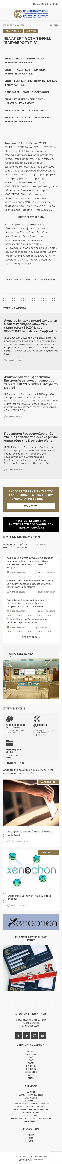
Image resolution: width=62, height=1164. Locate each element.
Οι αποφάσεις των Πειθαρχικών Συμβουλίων (45, 729)
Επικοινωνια (31, 1115)
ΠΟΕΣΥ (31, 1063)
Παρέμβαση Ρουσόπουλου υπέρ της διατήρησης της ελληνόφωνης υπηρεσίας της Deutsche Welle (31, 436)
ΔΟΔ (31, 1057)
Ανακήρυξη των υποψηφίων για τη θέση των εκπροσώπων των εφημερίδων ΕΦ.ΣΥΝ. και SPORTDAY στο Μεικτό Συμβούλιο (30, 325)
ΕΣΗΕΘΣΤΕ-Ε (31, 1072)
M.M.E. (31, 1077)
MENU (5, 4)
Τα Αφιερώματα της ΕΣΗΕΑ (17, 753)
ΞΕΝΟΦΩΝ (31, 1054)
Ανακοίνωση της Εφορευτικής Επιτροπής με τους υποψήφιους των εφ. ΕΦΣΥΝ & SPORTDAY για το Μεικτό (31, 382)
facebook (18, 1035)
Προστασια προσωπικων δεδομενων (31, 1118)
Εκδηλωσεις (31, 1097)
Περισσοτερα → (31, 637)
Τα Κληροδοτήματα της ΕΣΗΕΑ (17, 728)
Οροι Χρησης (31, 1121)
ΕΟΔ (31, 1060)
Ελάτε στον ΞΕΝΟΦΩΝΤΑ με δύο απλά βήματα (29, 897)
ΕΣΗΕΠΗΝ (31, 1069)
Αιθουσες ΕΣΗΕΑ (21, 653)
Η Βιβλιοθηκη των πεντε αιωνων (31, 1103)
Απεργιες (31, 31)
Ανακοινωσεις (13, 31)
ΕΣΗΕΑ (31, 14)
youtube (42, 1035)
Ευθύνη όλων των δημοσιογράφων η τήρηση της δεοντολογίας (28, 621)
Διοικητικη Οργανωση (31, 1094)
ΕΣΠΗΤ (31, 1075)
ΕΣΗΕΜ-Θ (31, 1066)
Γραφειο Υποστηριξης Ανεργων (31, 1109)
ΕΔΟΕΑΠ (31, 1051)
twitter (26, 1035)
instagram (34, 1035)
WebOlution (36, 1160)
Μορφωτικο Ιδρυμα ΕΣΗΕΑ (31, 1106)
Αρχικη (31, 1092)
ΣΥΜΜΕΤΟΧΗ (31, 506)
